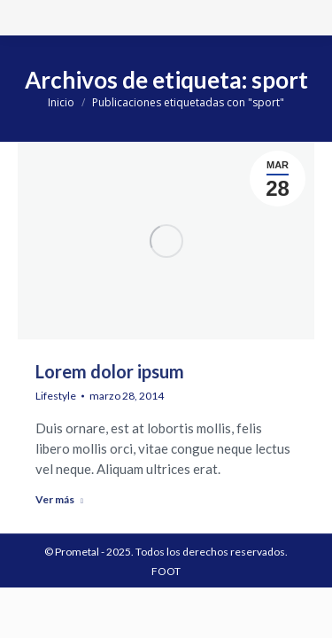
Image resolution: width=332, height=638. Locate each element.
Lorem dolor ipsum (109, 371)
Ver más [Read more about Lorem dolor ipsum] (59, 499)
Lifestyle (55, 395)
